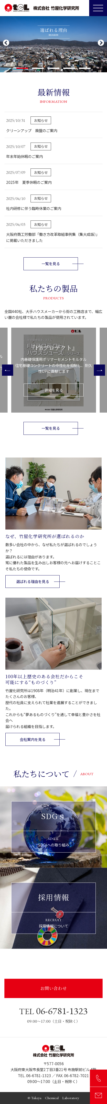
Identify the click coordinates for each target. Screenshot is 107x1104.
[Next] (99, 370)
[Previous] (7, 370)
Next (101, 43)
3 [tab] (53, 68)
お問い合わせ (53, 988)
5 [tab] (85, 68)
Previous (6, 43)
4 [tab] (69, 68)
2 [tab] (38, 68)
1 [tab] (22, 68)
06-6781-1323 (53, 1010)
